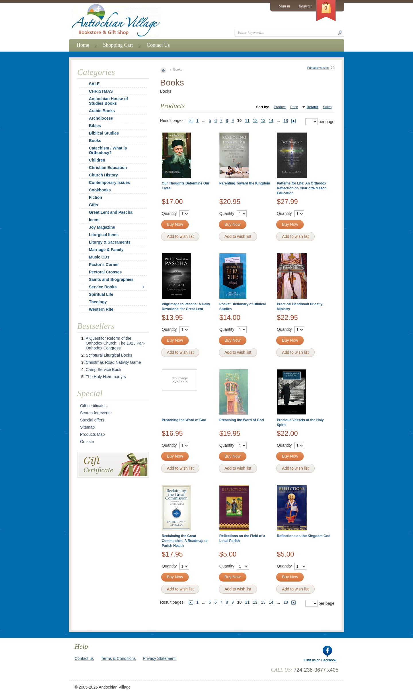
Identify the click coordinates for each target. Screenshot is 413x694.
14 (271, 120)
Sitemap (87, 427)
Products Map (92, 434)
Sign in (284, 6)
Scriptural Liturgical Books (109, 355)
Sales (327, 107)
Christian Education (108, 167)
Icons (94, 219)
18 (286, 120)
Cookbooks (100, 190)
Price (294, 107)
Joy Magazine (102, 227)
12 (255, 120)
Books (95, 140)
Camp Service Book (103, 369)
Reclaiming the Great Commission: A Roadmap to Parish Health (185, 541)
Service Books (103, 287)
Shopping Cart (118, 45)
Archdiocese (101, 118)
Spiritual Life (101, 294)
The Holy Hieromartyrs (106, 376)
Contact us (84, 658)
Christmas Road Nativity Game (113, 362)
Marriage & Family (106, 249)
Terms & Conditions (118, 658)
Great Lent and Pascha (111, 212)
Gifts (93, 205)
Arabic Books (102, 110)
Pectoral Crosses (105, 272)
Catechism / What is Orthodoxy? (108, 150)
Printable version (318, 67)
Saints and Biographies (111, 279)
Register (305, 6)
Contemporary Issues (109, 182)
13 (263, 120)
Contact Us (158, 45)
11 (247, 120)
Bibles (95, 125)
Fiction (95, 197)
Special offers (92, 420)
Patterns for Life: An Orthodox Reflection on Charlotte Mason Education (301, 188)
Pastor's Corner (104, 264)
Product (280, 107)
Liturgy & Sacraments (109, 242)
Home (83, 45)
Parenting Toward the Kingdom (244, 183)
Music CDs (99, 257)
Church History (103, 175)
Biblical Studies (104, 133)
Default (312, 107)
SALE (94, 83)
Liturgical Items (103, 234)
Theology (98, 302)
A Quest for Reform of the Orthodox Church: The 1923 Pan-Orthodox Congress (115, 343)
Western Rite (101, 309)
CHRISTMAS (97, 91)
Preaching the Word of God (184, 420)
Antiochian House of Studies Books (108, 101)
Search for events (96, 413)
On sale (87, 441)
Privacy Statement (159, 658)
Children (97, 160)
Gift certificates (93, 405)
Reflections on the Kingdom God (303, 536)
